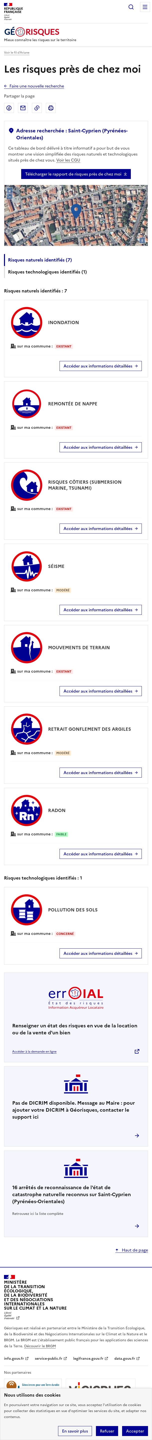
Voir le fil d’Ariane (16, 52)
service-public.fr (48, 1358)
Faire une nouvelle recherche (36, 86)
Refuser (107, 1431)
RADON (57, 810)
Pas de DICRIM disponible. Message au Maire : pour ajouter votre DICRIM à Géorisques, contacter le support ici (73, 1110)
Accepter (135, 1431)
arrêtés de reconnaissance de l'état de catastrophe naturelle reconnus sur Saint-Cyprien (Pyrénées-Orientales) (71, 1194)
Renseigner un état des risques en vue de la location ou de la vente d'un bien (74, 1029)
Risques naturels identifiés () (40, 260)
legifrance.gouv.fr (88, 1358)
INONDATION (63, 322)
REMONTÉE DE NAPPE (72, 403)
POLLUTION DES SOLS (73, 909)
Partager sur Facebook (9, 108)
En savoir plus (75, 1431)
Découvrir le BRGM (40, 1346)
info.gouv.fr (14, 1358)
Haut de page (134, 1250)
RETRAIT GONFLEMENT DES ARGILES (89, 729)
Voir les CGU (68, 160)
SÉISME (56, 566)
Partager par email (23, 108)
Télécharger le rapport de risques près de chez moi (73, 174)
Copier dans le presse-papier (37, 108)
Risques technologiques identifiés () (47, 272)
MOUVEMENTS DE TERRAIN (79, 647)
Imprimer (51, 108)
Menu (145, 7)
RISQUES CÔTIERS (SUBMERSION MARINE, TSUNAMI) (85, 485)
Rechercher (131, 7)
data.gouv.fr (124, 1358)
